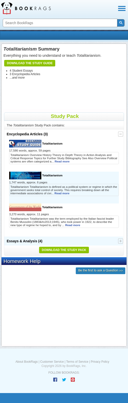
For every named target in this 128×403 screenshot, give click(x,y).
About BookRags (27, 361)
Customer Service (52, 361)
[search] (59, 23)
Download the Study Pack (64, 250)
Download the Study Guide (29, 63)
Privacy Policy (100, 361)
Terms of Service (77, 361)
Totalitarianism (36, 144)
